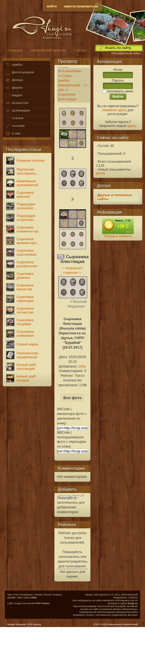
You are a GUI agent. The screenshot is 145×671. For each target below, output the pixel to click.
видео (13, 95)
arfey (82, 366)
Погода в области (118, 236)
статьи (13, 118)
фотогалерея (19, 72)
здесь (131, 126)
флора (13, 80)
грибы (13, 65)
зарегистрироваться (81, 6)
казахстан (16, 103)
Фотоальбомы (70, 71)
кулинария (17, 110)
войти (52, 6)
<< (85, 85)
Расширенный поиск (126, 53)
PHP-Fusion (42, 603)
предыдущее (74, 268)
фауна (13, 88)
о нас (12, 133)
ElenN (100, 173)
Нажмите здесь (114, 110)
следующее (70, 272)
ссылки (14, 126)
